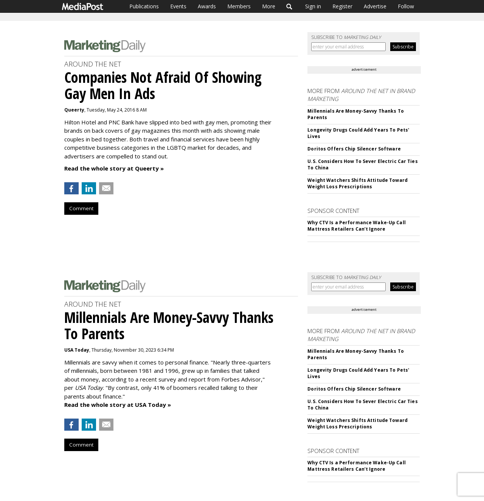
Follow (406, 6)
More (268, 6)
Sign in (313, 6)
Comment (81, 208)
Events (178, 6)
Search (289, 6)
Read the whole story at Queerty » (114, 168)
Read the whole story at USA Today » (117, 404)
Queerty (74, 110)
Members (239, 6)
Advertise (375, 6)
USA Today (76, 350)
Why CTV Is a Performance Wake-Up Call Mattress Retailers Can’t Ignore (356, 225)
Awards (207, 6)
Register (342, 6)
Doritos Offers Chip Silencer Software (353, 149)
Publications (144, 6)
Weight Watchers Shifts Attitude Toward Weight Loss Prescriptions (357, 183)
